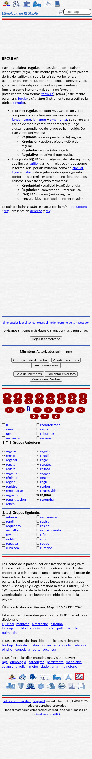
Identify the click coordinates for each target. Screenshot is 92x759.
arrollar (21, 666)
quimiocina (10, 632)
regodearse (14, 491)
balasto (21, 645)
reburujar (47, 433)
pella (60, 628)
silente (35, 628)
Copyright (39, 701)
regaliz (45, 451)
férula (22, 98)
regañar (11, 460)
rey (48, 211)
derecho (36, 211)
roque (44, 543)
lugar (15, 172)
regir (43, 482)
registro (11, 486)
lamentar (39, 119)
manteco (22, 624)
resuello (12, 530)
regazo (45, 469)
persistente (55, 662)
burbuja (8, 645)
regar (44, 460)
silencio (80, 645)
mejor (33, 666)
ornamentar (58, 119)
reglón (45, 486)
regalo (10, 455)
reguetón (13, 495)
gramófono (69, 666)
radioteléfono (50, 425)
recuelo (72, 628)
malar (27, 172)
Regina (45, 477)
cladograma (49, 666)
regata (10, 464)
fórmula (47, 94)
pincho (7, 649)
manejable (74, 662)
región (10, 482)
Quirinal (8, 624)
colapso (7, 666)
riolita (10, 539)
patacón (49, 628)
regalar (11, 451)
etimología (18, 662)
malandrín (37, 645)
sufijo (33, 163)
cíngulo (18, 102)
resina (44, 526)
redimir (45, 438)
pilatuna (57, 624)
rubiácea (12, 548)
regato (10, 469)
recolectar (13, 438)
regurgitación (16, 499)
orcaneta (49, 649)
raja (5, 662)
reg (6, 211)
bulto (36, 649)
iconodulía (22, 649)
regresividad (49, 491)
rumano (46, 548)
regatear (46, 464)
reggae (45, 473)
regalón (46, 455)
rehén (10, 504)
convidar (65, 645)
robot (44, 539)
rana (9, 429)
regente (11, 473)
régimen (12, 477)
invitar (52, 645)
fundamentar (21, 119)
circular (77, 168)
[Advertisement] (46, 38)
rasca (44, 429)
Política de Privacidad (17, 701)
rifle (43, 534)
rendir (10, 521)
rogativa (12, 543)
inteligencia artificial (49, 714)
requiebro (13, 526)
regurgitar (47, 499)
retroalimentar (51, 530)
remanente (48, 517)
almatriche (40, 624)
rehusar (11, 517)
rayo (9, 433)
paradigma (36, 662)
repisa (44, 521)
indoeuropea (77, 206)
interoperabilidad (15, 628)
